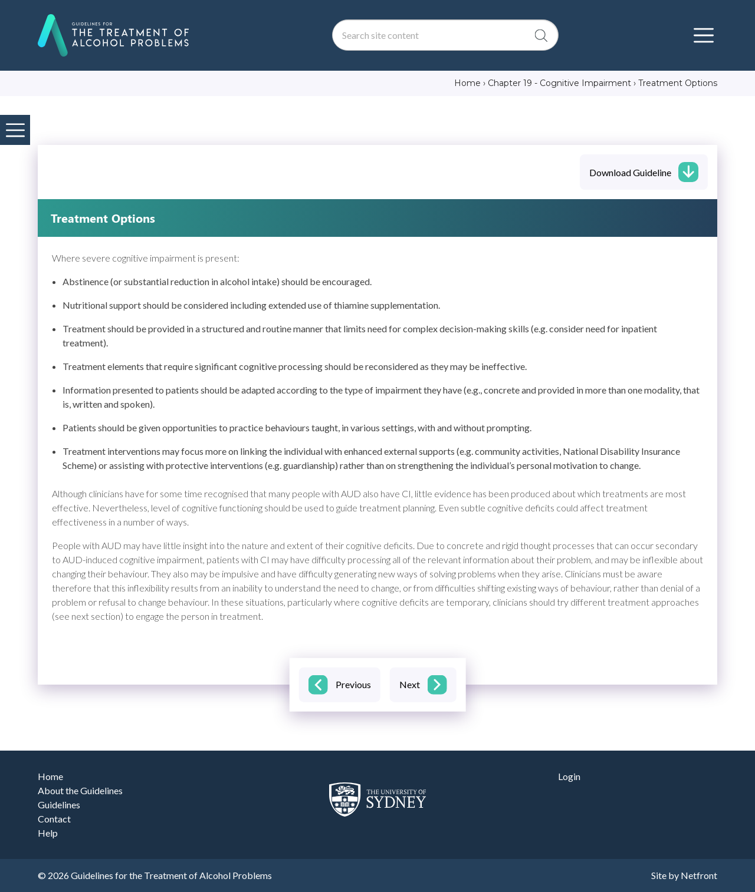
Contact (54, 818)
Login (569, 776)
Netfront (699, 875)
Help (48, 832)
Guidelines (59, 804)
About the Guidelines (80, 790)
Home (50, 776)
